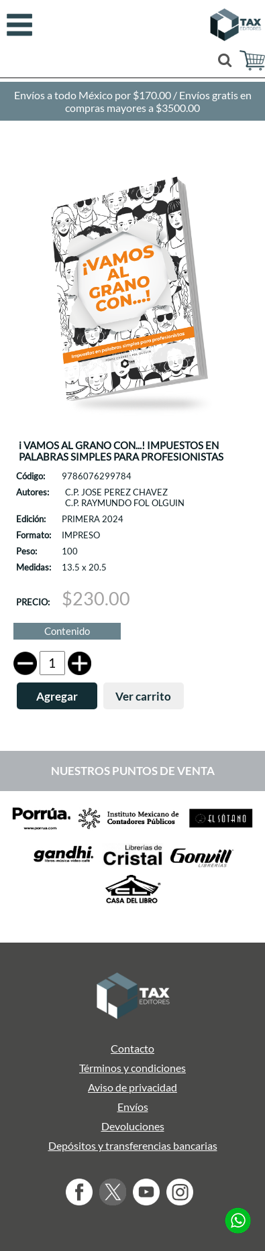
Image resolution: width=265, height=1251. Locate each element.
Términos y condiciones (132, 1067)
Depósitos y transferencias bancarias (132, 1145)
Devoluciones (132, 1126)
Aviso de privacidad (132, 1087)
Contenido (67, 631)
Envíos (132, 1106)
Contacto (132, 1048)
